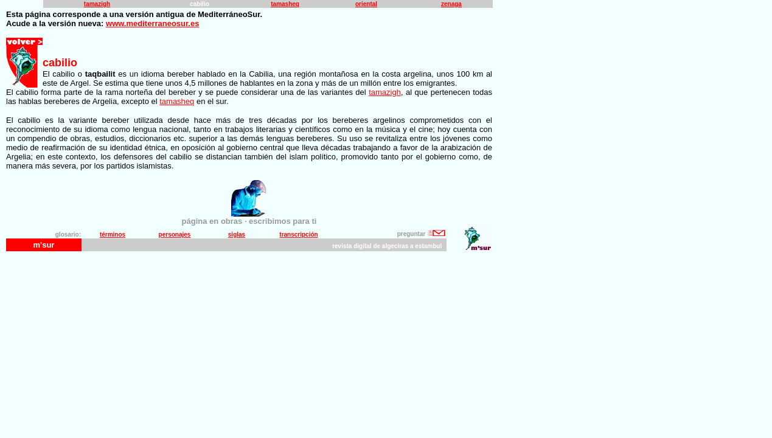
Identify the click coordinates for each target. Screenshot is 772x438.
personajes (175, 234)
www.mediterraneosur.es (152, 23)
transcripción (298, 234)
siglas (236, 234)
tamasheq (285, 4)
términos (112, 234)
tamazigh (97, 4)
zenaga (451, 4)
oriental (366, 4)
